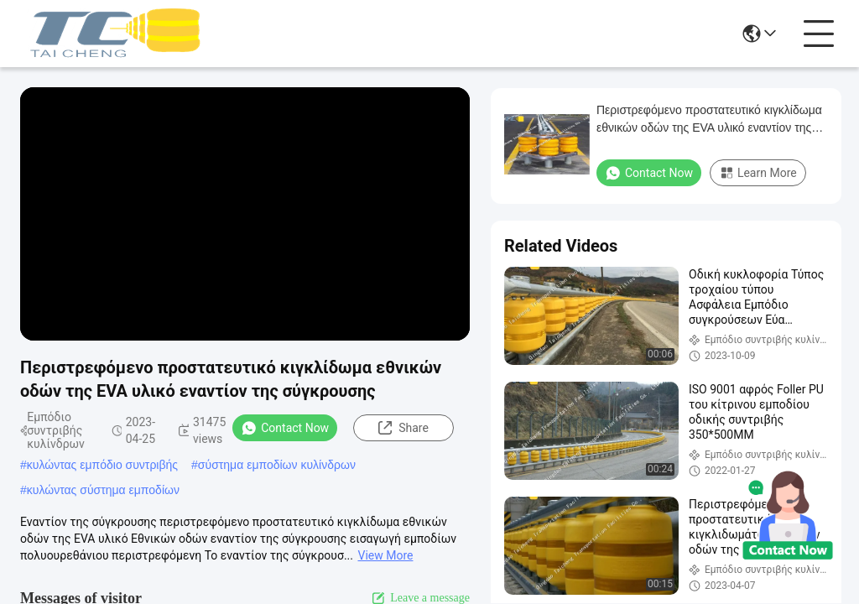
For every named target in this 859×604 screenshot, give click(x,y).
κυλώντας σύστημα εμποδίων (103, 490)
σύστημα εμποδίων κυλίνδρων (277, 464)
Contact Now (285, 427)
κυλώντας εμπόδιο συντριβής (102, 464)
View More (385, 555)
